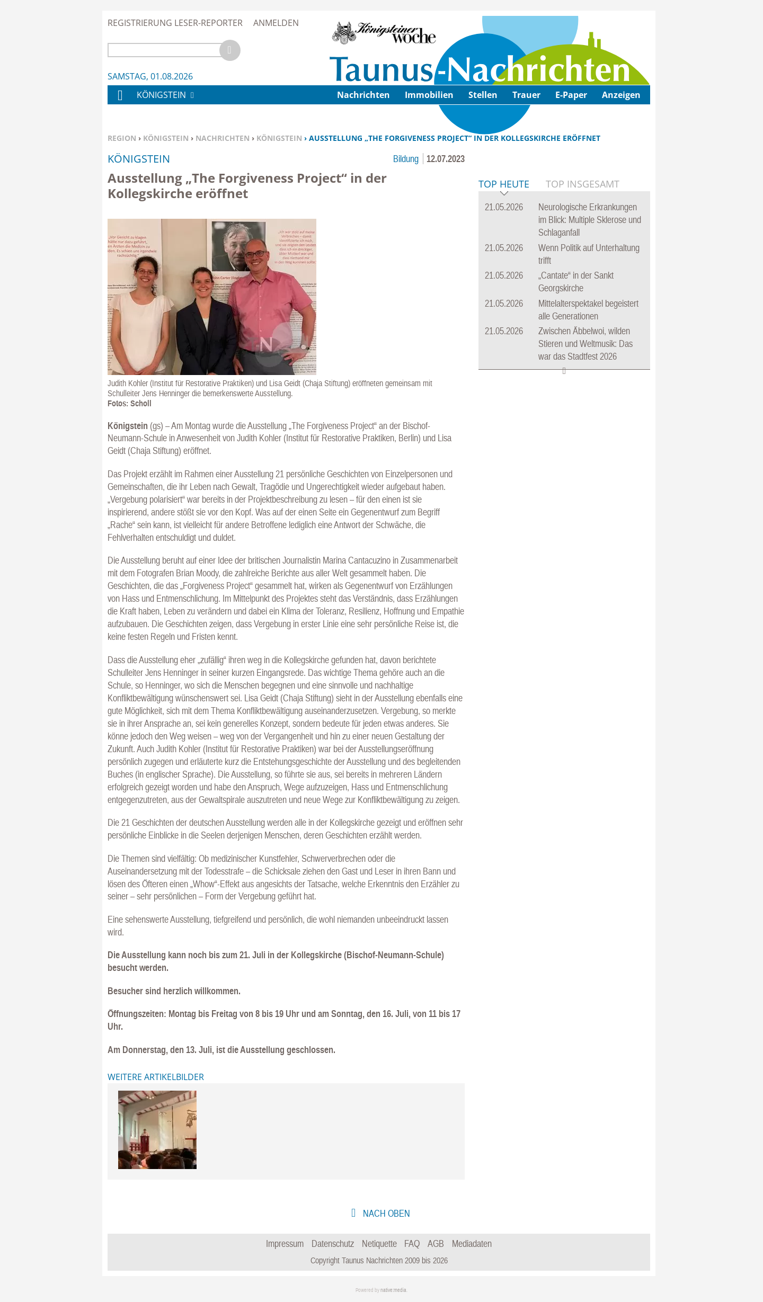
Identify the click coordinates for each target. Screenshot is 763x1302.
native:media (393, 1290)
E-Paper (571, 95)
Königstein (166, 138)
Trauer (526, 95)
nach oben (385, 1213)
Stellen (483, 95)
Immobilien (429, 95)
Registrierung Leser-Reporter (175, 23)
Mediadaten (472, 1243)
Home (119, 102)
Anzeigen (621, 95)
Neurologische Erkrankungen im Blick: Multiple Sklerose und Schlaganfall (589, 381)
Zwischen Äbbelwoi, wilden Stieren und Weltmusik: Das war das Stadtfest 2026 (585, 505)
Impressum (285, 1243)
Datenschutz (333, 1243)
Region (122, 138)
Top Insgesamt (582, 346)
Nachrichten (223, 138)
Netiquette (379, 1243)
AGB (436, 1243)
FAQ (412, 1243)
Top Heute (503, 346)
